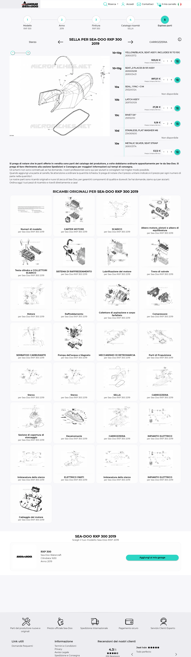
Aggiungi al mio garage (152, 557)
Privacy (58, 649)
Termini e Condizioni (65, 646)
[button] (179, 39)
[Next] (130, 42)
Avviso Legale (62, 652)
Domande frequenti (22, 646)
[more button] (171, 61)
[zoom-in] (28, 53)
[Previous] (61, 42)
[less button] (164, 61)
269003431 (131, 74)
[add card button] (177, 61)
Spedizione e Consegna (67, 655)
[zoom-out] (13, 53)
